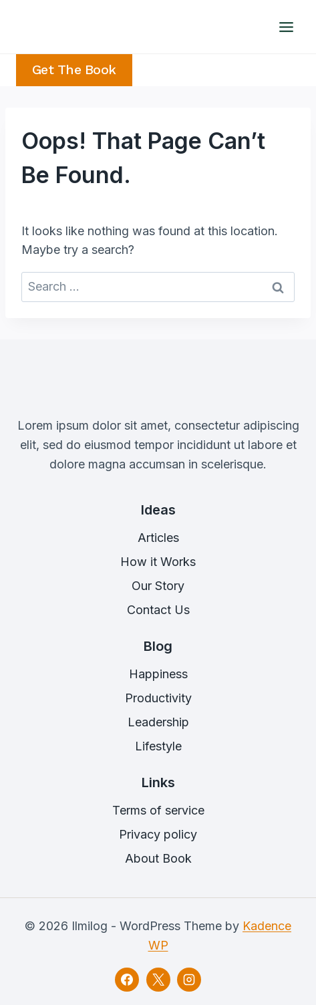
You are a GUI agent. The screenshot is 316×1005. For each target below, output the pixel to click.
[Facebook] (127, 980)
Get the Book (74, 70)
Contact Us (158, 610)
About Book (158, 858)
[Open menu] (286, 27)
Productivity (158, 698)
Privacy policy (158, 834)
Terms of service (158, 810)
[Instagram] (189, 980)
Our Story (158, 586)
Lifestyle (158, 746)
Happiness (158, 674)
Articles (158, 538)
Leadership (158, 722)
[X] (158, 980)
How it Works (158, 562)
